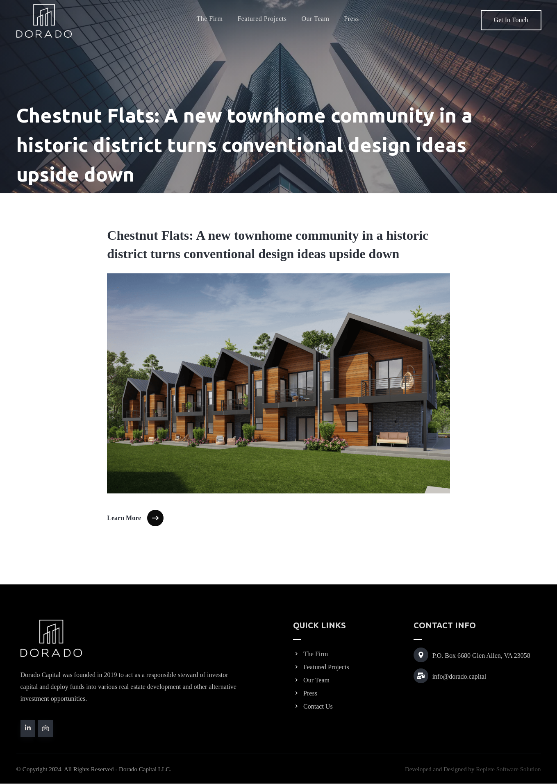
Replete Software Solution (508, 769)
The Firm (310, 653)
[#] (27, 728)
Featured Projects (321, 667)
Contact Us (313, 706)
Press (305, 693)
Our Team (311, 680)
